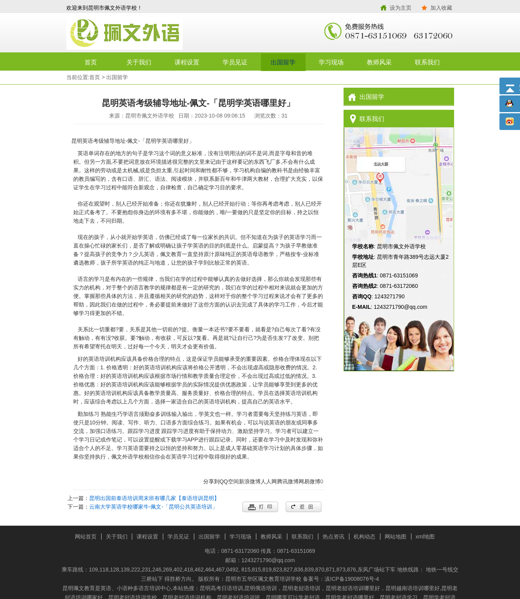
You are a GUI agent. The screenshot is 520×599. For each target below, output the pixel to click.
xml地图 (425, 536)
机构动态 (364, 536)
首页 (91, 62)
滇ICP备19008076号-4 (352, 579)
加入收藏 (441, 8)
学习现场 (331, 62)
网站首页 (86, 536)
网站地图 (395, 536)
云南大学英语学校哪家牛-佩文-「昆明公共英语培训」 (153, 507)
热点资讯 (333, 536)
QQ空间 (229, 481)
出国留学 (283, 62)
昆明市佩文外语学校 (163, 33)
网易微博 (309, 481)
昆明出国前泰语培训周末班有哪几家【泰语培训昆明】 (154, 498)
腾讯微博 (288, 481)
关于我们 (138, 62)
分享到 (211, 481)
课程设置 (186, 62)
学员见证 (235, 62)
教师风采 (379, 62)
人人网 (269, 481)
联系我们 (427, 62)
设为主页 (400, 8)
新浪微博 (250, 481)
